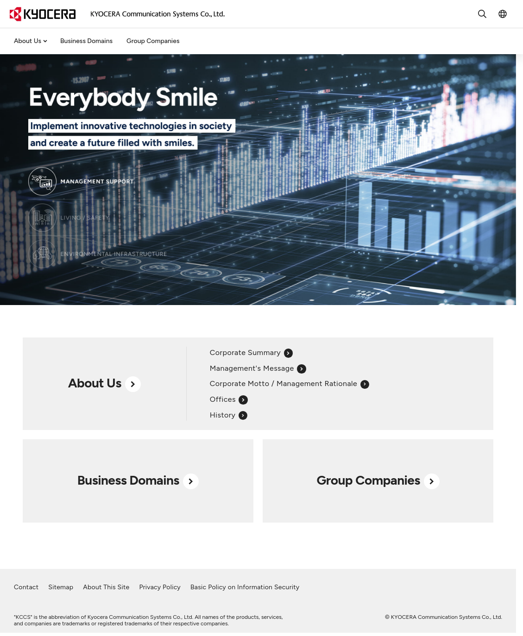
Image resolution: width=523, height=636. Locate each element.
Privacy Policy (160, 587)
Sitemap (60, 587)
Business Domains (86, 41)
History (229, 415)
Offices (229, 399)
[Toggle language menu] (502, 14)
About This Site (106, 587)
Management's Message (258, 368)
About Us (27, 41)
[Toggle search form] (482, 14)
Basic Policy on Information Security (244, 587)
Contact (26, 587)
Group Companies (152, 41)
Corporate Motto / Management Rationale (289, 383)
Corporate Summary (251, 352)
